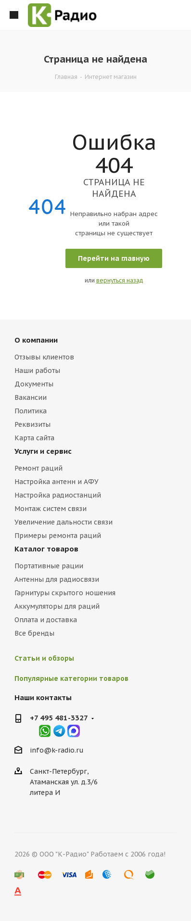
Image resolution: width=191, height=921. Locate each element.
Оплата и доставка (45, 619)
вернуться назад (119, 280)
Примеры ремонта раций (57, 535)
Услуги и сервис (43, 451)
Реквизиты (32, 424)
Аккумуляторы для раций (57, 606)
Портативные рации (48, 566)
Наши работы (37, 370)
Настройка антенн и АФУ (56, 481)
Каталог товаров (46, 548)
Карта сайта (34, 438)
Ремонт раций (38, 468)
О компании (36, 340)
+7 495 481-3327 (59, 717)
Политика (30, 411)
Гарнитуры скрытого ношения (64, 592)
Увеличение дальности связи (63, 522)
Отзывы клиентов (44, 357)
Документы (33, 384)
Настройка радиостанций (57, 495)
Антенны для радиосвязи (56, 579)
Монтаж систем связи (50, 508)
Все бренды (34, 633)
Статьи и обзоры (44, 658)
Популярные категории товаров (71, 678)
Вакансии (30, 397)
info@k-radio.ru (57, 750)
